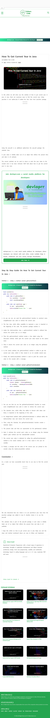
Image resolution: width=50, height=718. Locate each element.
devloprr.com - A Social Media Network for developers (25, 40)
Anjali (19, 62)
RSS (23, 711)
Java (5, 62)
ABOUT (6, 711)
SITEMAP (20, 711)
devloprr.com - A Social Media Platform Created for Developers (25, 286)
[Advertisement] (25, 28)
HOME (2, 711)
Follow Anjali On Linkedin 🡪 (11, 579)
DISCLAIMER (35, 711)
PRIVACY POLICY (28, 711)
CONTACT (10, 711)
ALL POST (15, 711)
